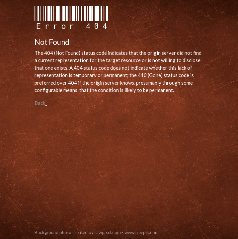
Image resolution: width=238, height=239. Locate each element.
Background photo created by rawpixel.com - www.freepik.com (97, 232)
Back (40, 103)
